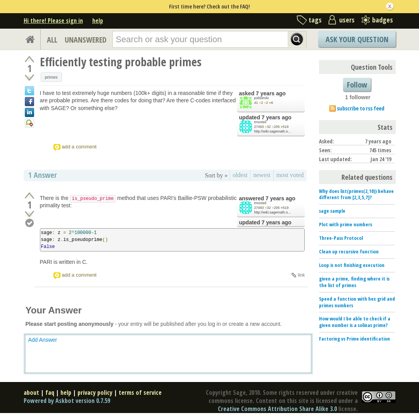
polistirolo (261, 98)
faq (49, 392)
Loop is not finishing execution (352, 265)
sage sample (332, 210)
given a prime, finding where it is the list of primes (354, 282)
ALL (52, 39)
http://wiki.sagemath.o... (272, 131)
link (301, 275)
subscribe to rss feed (361, 108)
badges (382, 19)
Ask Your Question (357, 39)
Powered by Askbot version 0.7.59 (67, 400)
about (31, 392)
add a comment (79, 147)
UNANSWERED (86, 39)
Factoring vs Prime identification (354, 338)
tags (315, 19)
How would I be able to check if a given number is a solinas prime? (354, 322)
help (97, 20)
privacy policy (95, 392)
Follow (357, 84)
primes (51, 77)
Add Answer (42, 340)
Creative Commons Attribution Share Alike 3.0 (277, 409)
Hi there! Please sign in (53, 20)
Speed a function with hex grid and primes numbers (357, 302)
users (347, 19)
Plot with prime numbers (345, 224)
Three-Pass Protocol (341, 237)
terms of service (140, 392)
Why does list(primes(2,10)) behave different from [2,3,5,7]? (356, 194)
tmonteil (260, 122)
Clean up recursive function (349, 251)
